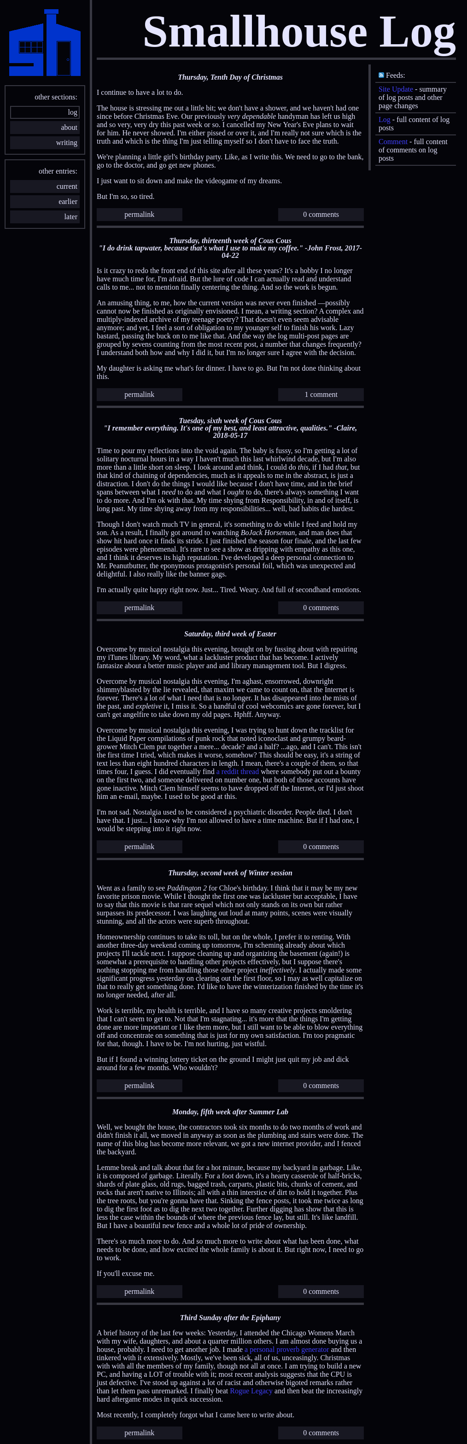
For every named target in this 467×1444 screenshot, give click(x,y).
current (67, 186)
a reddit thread (237, 771)
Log (385, 119)
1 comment (321, 394)
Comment (393, 142)
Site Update (396, 89)
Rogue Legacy (251, 1391)
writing (66, 142)
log (72, 112)
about (69, 127)
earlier (67, 201)
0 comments (321, 214)
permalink (139, 214)
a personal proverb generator (287, 1349)
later (70, 217)
